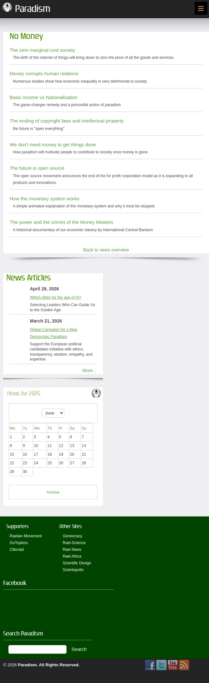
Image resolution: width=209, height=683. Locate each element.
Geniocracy (72, 536)
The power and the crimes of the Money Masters (61, 222)
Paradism (27, 664)
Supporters (17, 526)
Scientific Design (77, 563)
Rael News (72, 549)
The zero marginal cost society (42, 50)
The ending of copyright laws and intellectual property (66, 120)
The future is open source (37, 168)
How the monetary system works (44, 198)
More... (89, 370)
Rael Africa (72, 556)
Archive (53, 492)
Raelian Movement (26, 536)
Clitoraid (17, 549)
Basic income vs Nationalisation (43, 97)
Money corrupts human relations (44, 73)
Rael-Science (74, 543)
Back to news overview (106, 249)
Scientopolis (73, 570)
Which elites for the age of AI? (55, 297)
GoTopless (19, 543)
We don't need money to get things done (53, 144)
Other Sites (70, 526)
